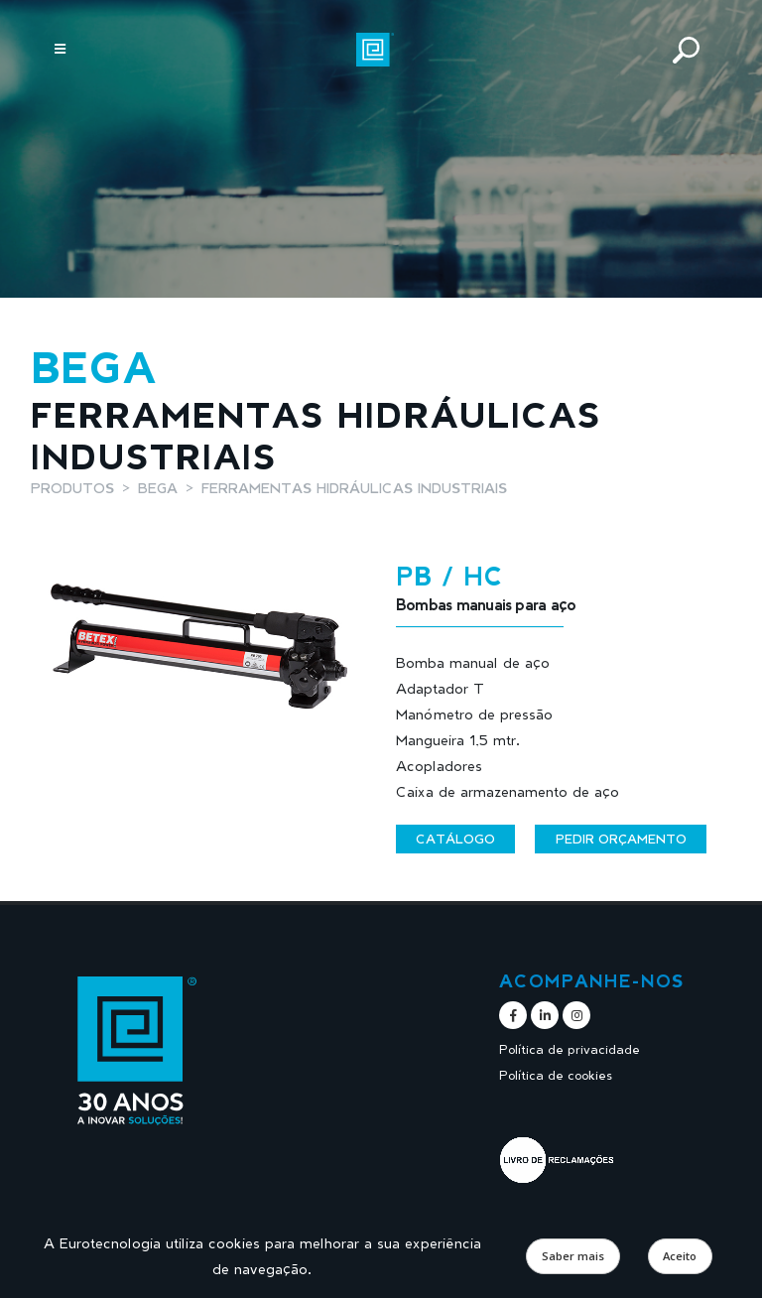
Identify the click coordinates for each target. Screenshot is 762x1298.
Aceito (680, 1255)
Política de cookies (555, 1075)
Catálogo (455, 838)
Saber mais (573, 1255)
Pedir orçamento (621, 838)
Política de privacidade (569, 1049)
